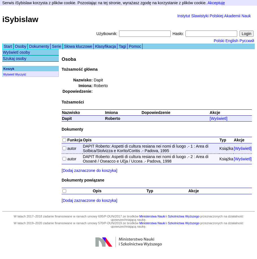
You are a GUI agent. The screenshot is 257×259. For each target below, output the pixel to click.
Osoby (20, 46)
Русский (246, 40)
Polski (219, 40)
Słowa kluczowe (78, 46)
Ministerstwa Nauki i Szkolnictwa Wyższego (169, 216)
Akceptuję (216, 3)
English (231, 40)
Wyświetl (8, 74)
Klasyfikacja (105, 46)
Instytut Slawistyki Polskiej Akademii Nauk (214, 16)
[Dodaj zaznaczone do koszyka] (89, 170)
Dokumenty (39, 46)
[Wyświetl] (219, 118)
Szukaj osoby (14, 58)
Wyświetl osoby (16, 52)
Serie (56, 46)
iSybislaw (20, 19)
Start (8, 46)
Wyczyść (20, 74)
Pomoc (135, 46)
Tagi (122, 46)
